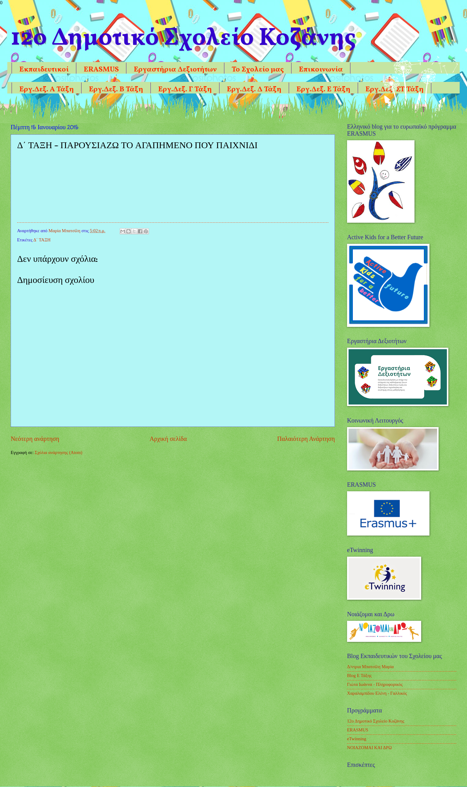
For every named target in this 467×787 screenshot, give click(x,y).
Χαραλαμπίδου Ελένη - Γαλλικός (377, 693)
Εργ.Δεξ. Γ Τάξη (185, 89)
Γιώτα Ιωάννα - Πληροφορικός (375, 684)
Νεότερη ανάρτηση (35, 438)
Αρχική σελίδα (168, 438)
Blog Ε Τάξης (359, 675)
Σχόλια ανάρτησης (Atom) (58, 452)
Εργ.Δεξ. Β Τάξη (116, 89)
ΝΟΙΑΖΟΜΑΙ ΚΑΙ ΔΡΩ (369, 747)
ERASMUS (101, 69)
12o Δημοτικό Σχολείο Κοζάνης (183, 38)
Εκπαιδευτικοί (44, 69)
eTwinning (356, 738)
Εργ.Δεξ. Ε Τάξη (323, 89)
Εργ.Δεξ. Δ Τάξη (254, 89)
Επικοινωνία (321, 69)
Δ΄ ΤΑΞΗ (41, 239)
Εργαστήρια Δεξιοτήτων (175, 69)
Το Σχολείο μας (258, 69)
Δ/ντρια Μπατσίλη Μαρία (370, 666)
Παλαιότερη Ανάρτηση (306, 438)
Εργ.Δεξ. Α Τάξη (46, 89)
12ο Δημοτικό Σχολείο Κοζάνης (375, 721)
